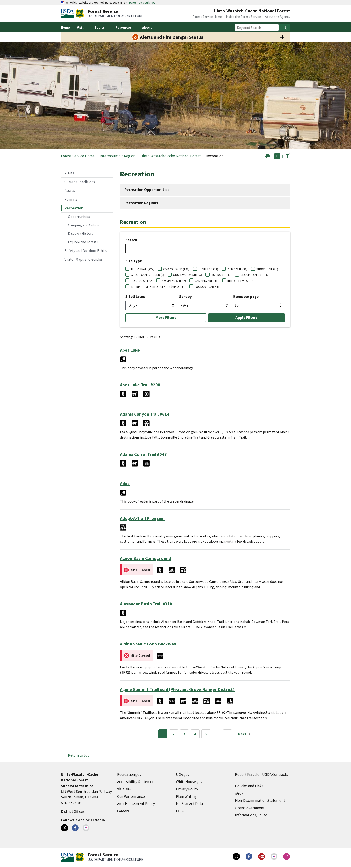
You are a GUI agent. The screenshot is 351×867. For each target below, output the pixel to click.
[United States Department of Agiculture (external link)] (68, 13)
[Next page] (245, 733)
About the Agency (277, 16)
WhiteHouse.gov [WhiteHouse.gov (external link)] (189, 781)
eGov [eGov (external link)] (239, 793)
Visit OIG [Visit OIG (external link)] (124, 789)
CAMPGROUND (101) (176, 269)
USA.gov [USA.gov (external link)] (182, 774)
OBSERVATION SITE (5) (187, 275)
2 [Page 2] (174, 733)
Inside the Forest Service (243, 16)
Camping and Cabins (83, 225)
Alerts (69, 173)
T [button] (277, 156)
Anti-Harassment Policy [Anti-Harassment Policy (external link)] (136, 803)
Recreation (73, 208)
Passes (69, 190)
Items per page (246, 296)
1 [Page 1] (163, 733)
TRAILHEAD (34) (208, 269)
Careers (123, 811)
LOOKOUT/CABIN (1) (207, 287)
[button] (267, 156)
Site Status (135, 296)
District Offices (73, 811)
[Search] (284, 27)
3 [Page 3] (184, 733)
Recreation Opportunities (146, 189)
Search (131, 239)
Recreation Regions (141, 202)
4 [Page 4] (195, 733)
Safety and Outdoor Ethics (85, 250)
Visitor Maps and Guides (83, 259)
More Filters (166, 317)
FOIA (180, 811)
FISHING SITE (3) (221, 275)
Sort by (185, 296)
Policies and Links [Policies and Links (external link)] (249, 785)
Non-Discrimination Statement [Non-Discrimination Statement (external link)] (260, 800)
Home (65, 27)
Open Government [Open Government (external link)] (250, 807)
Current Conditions (79, 181)
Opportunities (79, 216)
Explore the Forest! (83, 242)
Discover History (80, 233)
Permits (70, 199)
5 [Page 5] (206, 733)
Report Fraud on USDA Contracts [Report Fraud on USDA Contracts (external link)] (261, 774)
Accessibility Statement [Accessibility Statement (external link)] (136, 781)
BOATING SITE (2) (142, 281)
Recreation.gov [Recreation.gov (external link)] (129, 774)
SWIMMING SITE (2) (174, 281)
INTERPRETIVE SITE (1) (241, 281)
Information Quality (251, 815)
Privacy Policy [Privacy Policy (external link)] (187, 789)
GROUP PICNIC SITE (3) (255, 275)
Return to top (78, 755)
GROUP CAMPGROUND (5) (147, 275)
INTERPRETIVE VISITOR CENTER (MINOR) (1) (158, 287)
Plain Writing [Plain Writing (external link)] (186, 796)
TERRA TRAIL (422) (142, 269)
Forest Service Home (207, 16)
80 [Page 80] (227, 733)
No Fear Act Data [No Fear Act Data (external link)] (189, 803)
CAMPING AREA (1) (206, 281)
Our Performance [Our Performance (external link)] (131, 796)
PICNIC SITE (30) (237, 269)
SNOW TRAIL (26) (267, 269)
